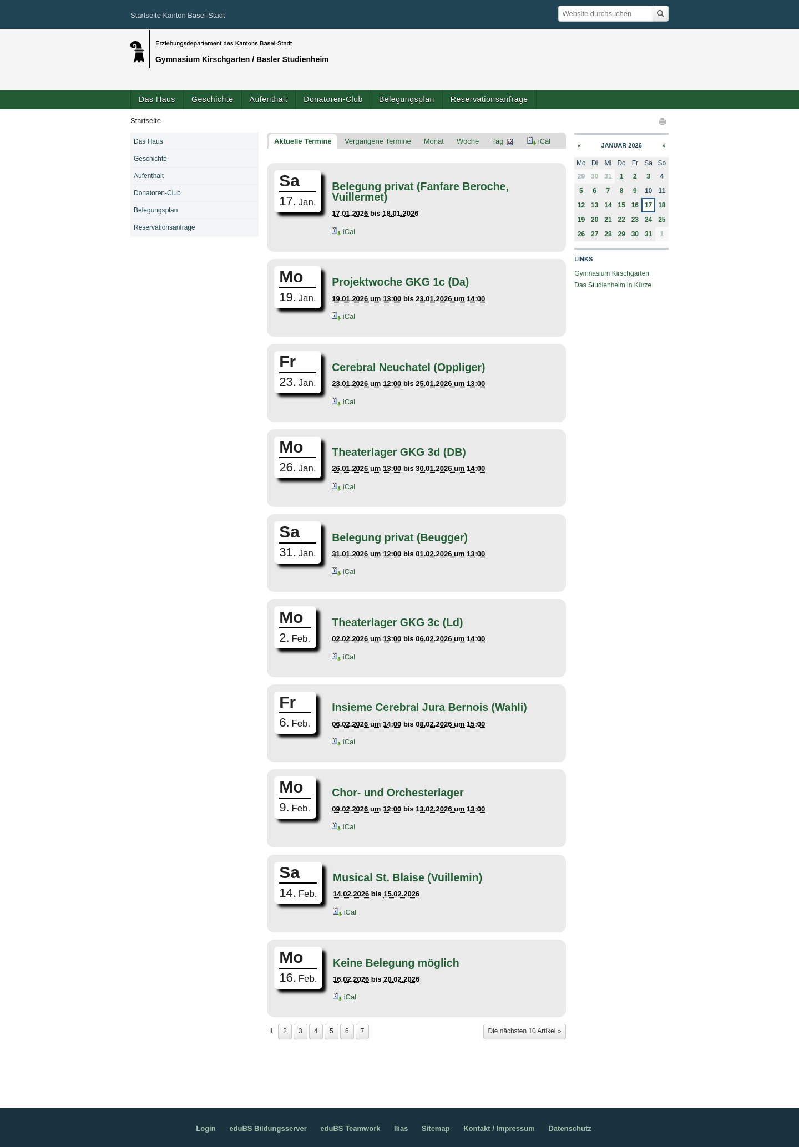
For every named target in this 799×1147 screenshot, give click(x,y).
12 (581, 205)
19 (581, 220)
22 (621, 220)
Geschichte (212, 99)
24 (648, 220)
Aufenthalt (269, 99)
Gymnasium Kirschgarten (611, 273)
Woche (468, 141)
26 (581, 234)
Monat (434, 141)
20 (594, 220)
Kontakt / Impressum (499, 1128)
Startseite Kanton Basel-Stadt (177, 15)
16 (635, 205)
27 (594, 234)
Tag (497, 141)
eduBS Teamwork (350, 1128)
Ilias (401, 1128)
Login (205, 1128)
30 (594, 176)
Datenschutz (569, 1128)
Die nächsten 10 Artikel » (525, 1031)
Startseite (145, 120)
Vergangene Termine (378, 141)
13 (594, 205)
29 (621, 234)
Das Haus (157, 99)
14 (607, 205)
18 (661, 205)
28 (607, 234)
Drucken (663, 120)
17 (648, 205)
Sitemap (436, 1128)
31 (607, 176)
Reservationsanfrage (489, 99)
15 (621, 205)
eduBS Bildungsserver (267, 1128)
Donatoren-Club (333, 99)
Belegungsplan (406, 99)
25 (661, 220)
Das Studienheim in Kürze (612, 285)
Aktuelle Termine (303, 141)
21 (607, 220)
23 (635, 220)
